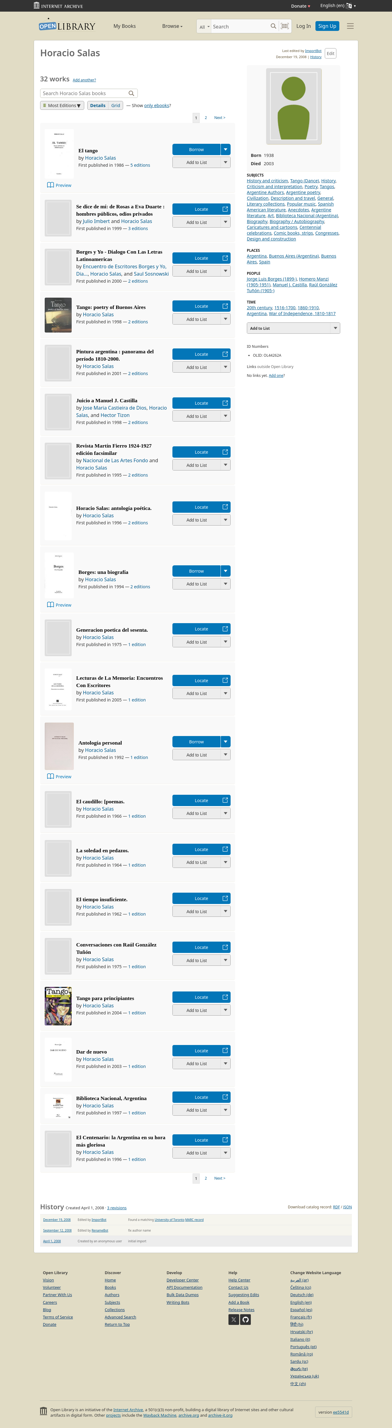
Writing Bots (178, 1302)
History (316, 56)
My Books (125, 26)
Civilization (258, 198)
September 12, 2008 (57, 1230)
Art (271, 215)
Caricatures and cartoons (272, 227)
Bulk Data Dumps (183, 1294)
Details (98, 105)
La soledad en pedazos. (102, 850)
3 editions (138, 228)
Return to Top (117, 1324)
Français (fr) (301, 1317)
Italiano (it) (300, 1339)
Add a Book (238, 1302)
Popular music (301, 204)
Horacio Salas (100, 157)
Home (110, 1280)
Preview (63, 185)
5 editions (140, 165)
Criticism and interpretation (274, 186)
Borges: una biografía (103, 572)
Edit (330, 53)
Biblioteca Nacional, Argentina (111, 1098)
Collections (115, 1309)
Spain (264, 262)
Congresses (326, 233)
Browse (166, 26)
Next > (219, 117)
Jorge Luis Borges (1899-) (272, 279)
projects (113, 1415)
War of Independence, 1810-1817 (302, 313)
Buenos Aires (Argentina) (294, 256)
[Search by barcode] (285, 26)
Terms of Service (58, 1317)
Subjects (112, 1302)
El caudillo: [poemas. (100, 801)
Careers (50, 1302)
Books (110, 1287)
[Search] (239, 26)
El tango (88, 150)
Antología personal (100, 743)
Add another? (84, 80)
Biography (257, 221)
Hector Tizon (115, 415)
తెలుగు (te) (299, 1368)
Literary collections (266, 204)
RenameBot (100, 1230)
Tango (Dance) (304, 181)
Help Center (239, 1280)
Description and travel (293, 198)
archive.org (189, 1415)
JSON (347, 1207)
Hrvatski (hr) (301, 1331)
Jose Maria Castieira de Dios (115, 407)
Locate (201, 209)
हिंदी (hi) (296, 1324)
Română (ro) (301, 1354)
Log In (303, 26)
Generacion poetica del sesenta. (112, 630)
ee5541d (341, 1412)
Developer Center (183, 1280)
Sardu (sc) (299, 1361)
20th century (259, 308)
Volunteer (52, 1287)
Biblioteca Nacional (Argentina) (307, 215)
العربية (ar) (299, 1280)
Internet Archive (128, 1409)
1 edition (137, 644)
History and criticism (267, 181)
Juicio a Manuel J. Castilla (107, 400)
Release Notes (241, 1309)
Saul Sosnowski (151, 273)
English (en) (301, 1302)
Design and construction (271, 239)
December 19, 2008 (57, 1220)
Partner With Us (57, 1294)
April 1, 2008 (52, 1241)
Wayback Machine (159, 1415)
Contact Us (238, 1287)
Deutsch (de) (301, 1294)
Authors (112, 1294)
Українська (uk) (304, 1376)
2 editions (138, 281)
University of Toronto (169, 1220)
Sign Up (327, 26)
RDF (336, 1207)
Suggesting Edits (243, 1294)
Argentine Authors (265, 192)
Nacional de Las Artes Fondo (115, 460)
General (325, 198)
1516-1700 (285, 308)
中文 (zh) (298, 1383)
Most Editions (59, 105)
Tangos (327, 186)
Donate (301, 6)
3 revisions (117, 1207)
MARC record (194, 1220)
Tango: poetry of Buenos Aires (111, 307)
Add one (276, 375)
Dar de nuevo (91, 1052)
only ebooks (156, 105)
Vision (48, 1280)
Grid (115, 105)
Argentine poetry (303, 192)
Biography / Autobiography (297, 221)
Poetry (311, 186)
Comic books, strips (293, 233)
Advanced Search (120, 1317)
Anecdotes (298, 210)
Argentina (257, 256)
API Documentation (184, 1287)
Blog (47, 1309)
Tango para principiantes (105, 998)
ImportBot (313, 50)
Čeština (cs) (300, 1287)
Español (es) (301, 1309)
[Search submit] (273, 26)
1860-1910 (308, 308)
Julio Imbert (96, 221)
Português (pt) (303, 1346)
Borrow (196, 149)
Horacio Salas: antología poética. (114, 508)
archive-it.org (220, 1415)
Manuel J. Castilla (290, 285)
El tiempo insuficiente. (102, 899)
